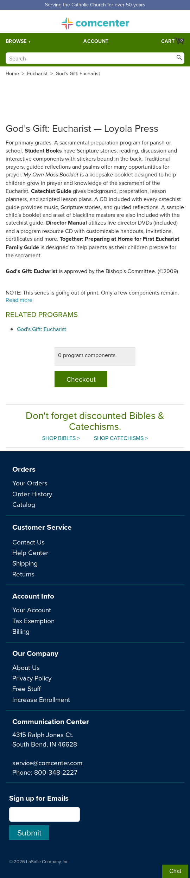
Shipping (25, 563)
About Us (26, 667)
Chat (175, 871)
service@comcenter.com (47, 762)
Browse (16, 41)
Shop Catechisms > (121, 438)
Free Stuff (26, 688)
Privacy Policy (31, 678)
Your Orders (30, 483)
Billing (21, 631)
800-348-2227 (55, 772)
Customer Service (42, 527)
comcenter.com (95, 21)
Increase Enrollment (41, 699)
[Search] (95, 58)
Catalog (23, 504)
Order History (32, 493)
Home (12, 73)
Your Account (31, 609)
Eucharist (37, 73)
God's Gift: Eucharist (78, 73)
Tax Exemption (33, 620)
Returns (23, 574)
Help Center (30, 552)
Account (95, 41)
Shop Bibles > (61, 438)
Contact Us (28, 542)
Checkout (81, 379)
